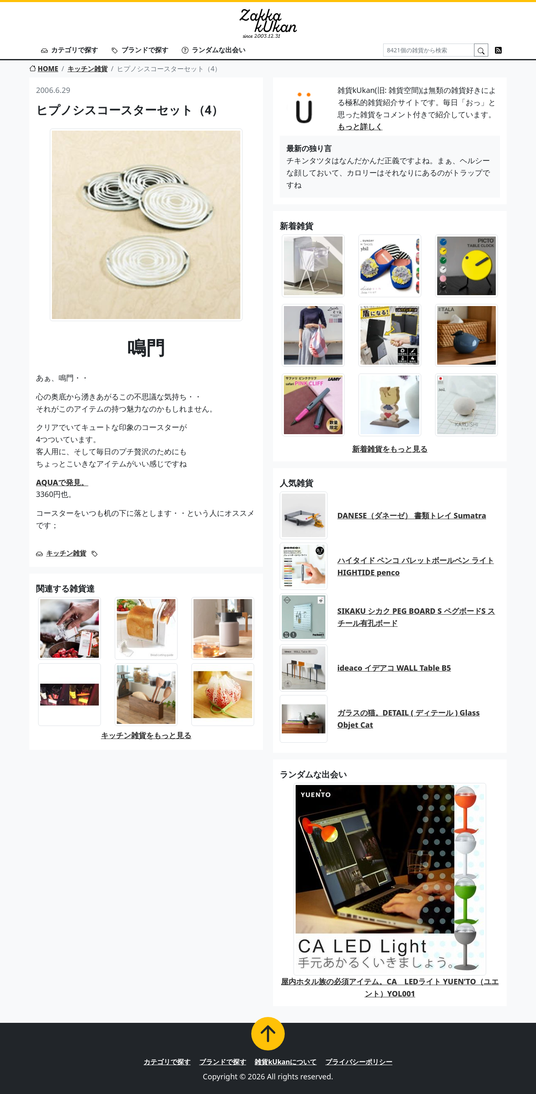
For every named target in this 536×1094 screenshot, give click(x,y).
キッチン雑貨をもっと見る (146, 735)
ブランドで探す (139, 49)
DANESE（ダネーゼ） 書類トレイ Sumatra (412, 515)
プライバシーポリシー (358, 1061)
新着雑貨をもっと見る (390, 449)
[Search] (428, 50)
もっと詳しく (360, 126)
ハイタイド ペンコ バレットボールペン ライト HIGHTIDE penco (416, 566)
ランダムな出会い (213, 49)
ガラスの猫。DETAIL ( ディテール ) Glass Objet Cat (409, 719)
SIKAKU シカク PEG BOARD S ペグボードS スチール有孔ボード (416, 617)
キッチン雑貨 (87, 68)
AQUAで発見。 (62, 482)
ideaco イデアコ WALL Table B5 (394, 668)
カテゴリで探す (69, 49)
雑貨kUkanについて (286, 1061)
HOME (43, 68)
